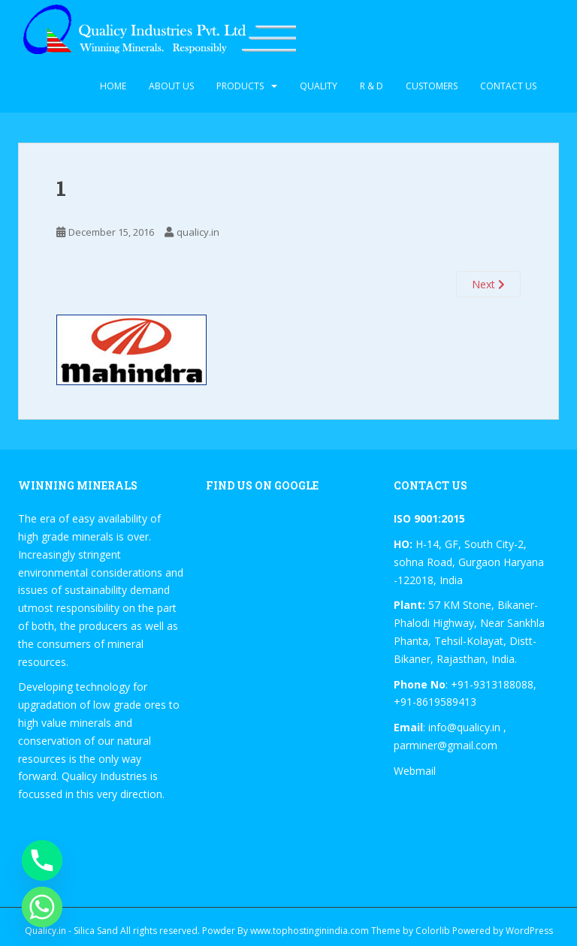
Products (240, 86)
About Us (171, 86)
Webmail (415, 771)
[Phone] (42, 860)
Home (113, 86)
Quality (318, 86)
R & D (371, 86)
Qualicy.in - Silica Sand (71, 930)
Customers (432, 86)
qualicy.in (198, 232)
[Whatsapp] (42, 907)
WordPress (529, 930)
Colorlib (432, 930)
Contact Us (508, 86)
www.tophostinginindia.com (309, 930)
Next (488, 284)
